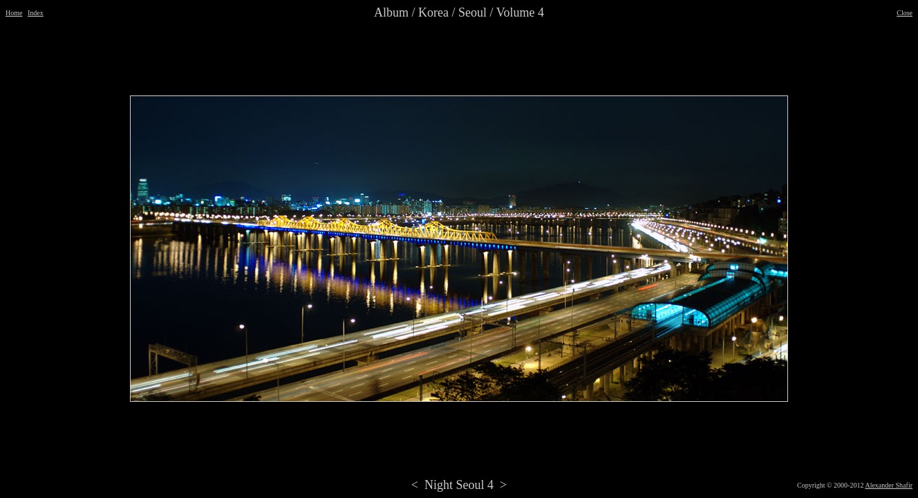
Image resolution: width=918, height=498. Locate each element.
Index (36, 13)
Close (904, 13)
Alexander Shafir (888, 485)
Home (14, 13)
